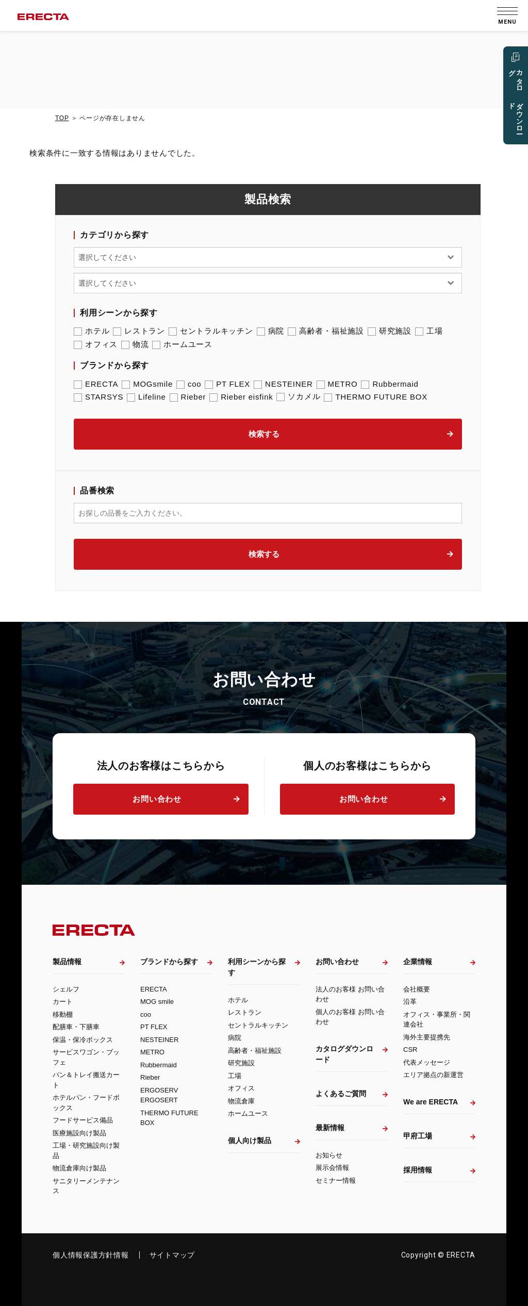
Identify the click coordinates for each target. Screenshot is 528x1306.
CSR (410, 1049)
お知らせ (329, 1155)
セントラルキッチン (211, 331)
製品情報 (67, 961)
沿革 (410, 1001)
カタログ (515, 101)
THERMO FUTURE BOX (375, 396)
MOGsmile (147, 383)
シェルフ (66, 989)
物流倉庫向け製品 (79, 1168)
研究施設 (389, 331)
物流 (135, 344)
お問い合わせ (157, 799)
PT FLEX (227, 383)
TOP (62, 118)
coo (188, 383)
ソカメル (298, 396)
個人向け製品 (249, 1140)
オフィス (96, 344)
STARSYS (98, 396)
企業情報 (417, 961)
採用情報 (417, 1170)
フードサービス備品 (83, 1120)
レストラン (139, 331)
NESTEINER (283, 383)
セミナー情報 (336, 1180)
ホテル (91, 331)
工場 (429, 331)
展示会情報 (332, 1167)
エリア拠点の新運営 (433, 1075)
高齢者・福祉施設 (326, 331)
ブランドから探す (169, 961)
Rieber (188, 396)
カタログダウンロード (344, 1054)
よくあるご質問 (341, 1093)
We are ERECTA (430, 1102)
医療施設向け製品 (79, 1133)
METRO (337, 383)
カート (63, 1001)
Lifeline (146, 396)
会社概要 (416, 989)
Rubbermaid (389, 383)
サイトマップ (172, 1255)
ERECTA (96, 383)
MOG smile (157, 1001)
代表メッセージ (426, 1062)
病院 (271, 331)
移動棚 (63, 1014)
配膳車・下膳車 (76, 1027)
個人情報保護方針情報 (91, 1255)
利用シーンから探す (257, 967)
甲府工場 (417, 1136)
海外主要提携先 (426, 1037)
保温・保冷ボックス (83, 1040)
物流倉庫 (241, 1101)
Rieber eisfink (241, 396)
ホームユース (182, 344)
